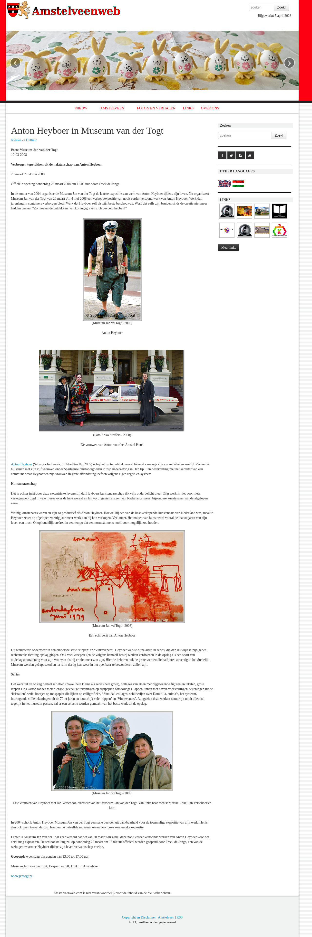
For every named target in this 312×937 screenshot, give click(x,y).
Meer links (228, 247)
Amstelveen (166, 917)
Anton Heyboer (21, 464)
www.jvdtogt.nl (21, 876)
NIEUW (81, 108)
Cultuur (31, 140)
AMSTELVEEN (112, 108)
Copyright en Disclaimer (139, 917)
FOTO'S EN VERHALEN (156, 108)
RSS (180, 917)
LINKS (188, 108)
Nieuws (16, 140)
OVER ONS (210, 108)
